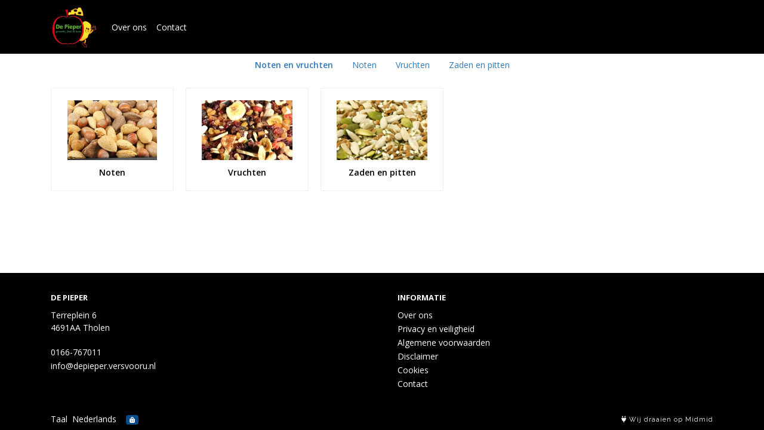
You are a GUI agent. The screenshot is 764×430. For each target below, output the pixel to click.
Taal (59, 419)
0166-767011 (76, 352)
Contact (171, 27)
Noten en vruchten (294, 64)
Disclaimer (418, 356)
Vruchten (413, 64)
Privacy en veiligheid (436, 328)
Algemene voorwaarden (444, 342)
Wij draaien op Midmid (667, 419)
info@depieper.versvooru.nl (103, 365)
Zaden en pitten (479, 64)
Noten (364, 64)
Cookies (413, 370)
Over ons (129, 27)
